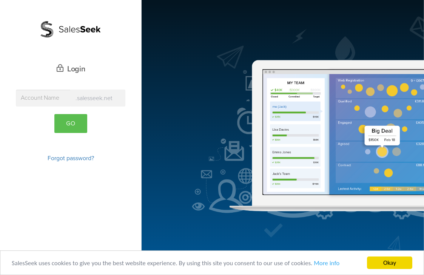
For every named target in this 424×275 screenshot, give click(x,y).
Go (71, 123)
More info (326, 263)
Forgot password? (71, 158)
